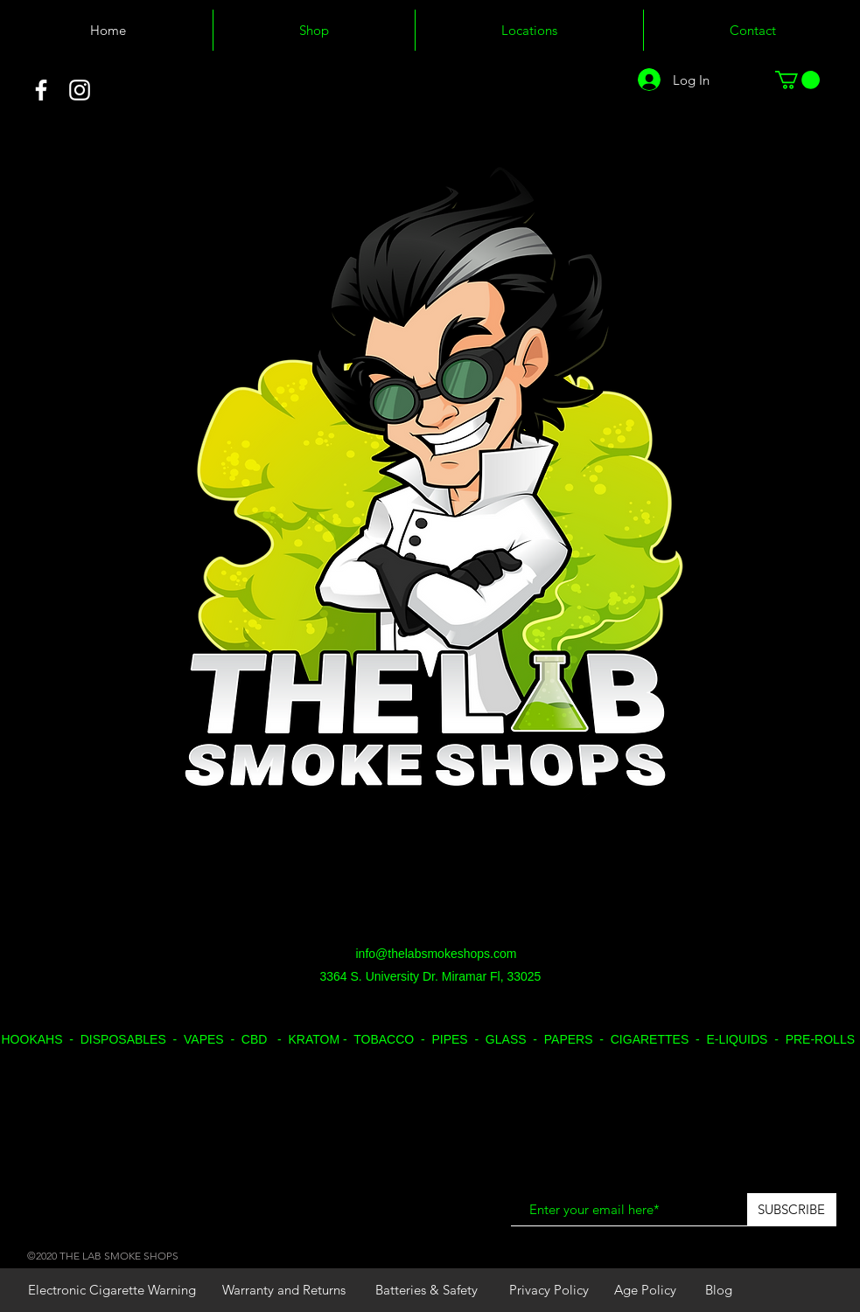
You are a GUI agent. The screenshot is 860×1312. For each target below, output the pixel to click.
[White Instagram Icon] (80, 90)
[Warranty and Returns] (283, 1290)
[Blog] (719, 1290)
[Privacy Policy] (549, 1290)
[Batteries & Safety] (427, 1290)
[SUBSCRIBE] (791, 1209)
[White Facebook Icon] (41, 90)
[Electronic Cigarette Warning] (112, 1290)
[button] (797, 80)
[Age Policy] (645, 1290)
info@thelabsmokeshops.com (436, 954)
